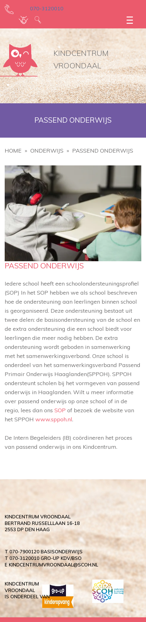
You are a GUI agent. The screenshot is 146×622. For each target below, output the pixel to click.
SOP (60, 410)
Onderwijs (46, 150)
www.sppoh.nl (53, 419)
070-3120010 (42, 8)
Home (13, 150)
